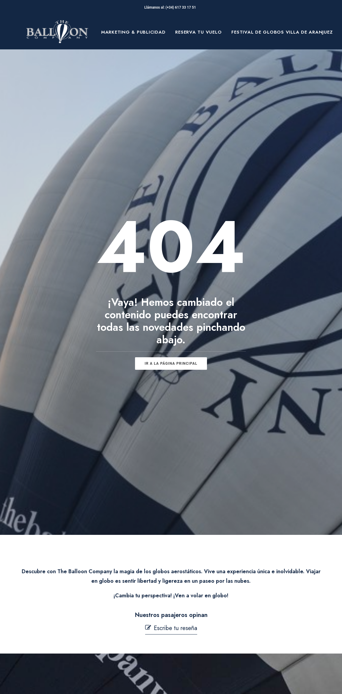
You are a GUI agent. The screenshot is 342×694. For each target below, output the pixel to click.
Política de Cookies (204, 614)
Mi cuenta (123, 655)
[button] (171, 362)
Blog (48, 621)
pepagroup (98, 682)
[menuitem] (133, 32)
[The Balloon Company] (57, 32)
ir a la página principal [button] (171, 230)
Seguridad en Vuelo (135, 617)
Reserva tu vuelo (198, 32)
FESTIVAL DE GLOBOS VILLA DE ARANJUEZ (281, 32)
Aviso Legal (195, 586)
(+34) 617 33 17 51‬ (182, 7)
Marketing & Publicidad (133, 32)
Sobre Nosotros (61, 593)
